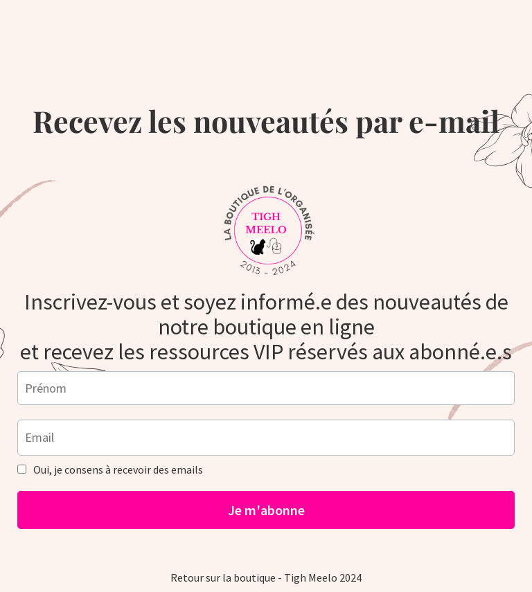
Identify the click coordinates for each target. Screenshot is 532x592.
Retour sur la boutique (223, 577)
